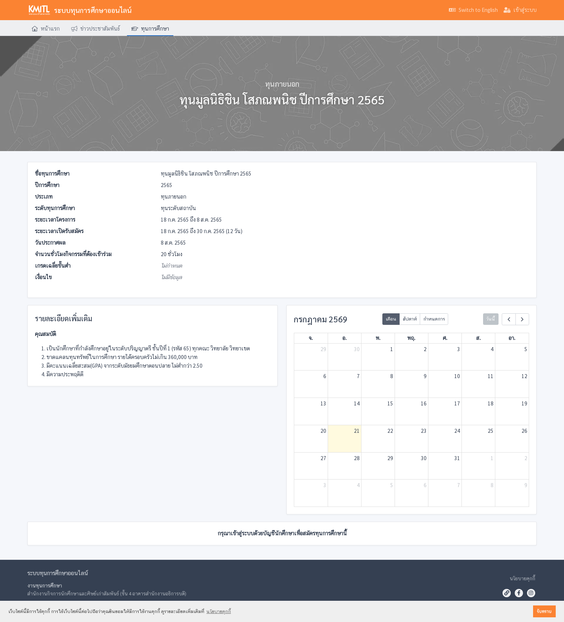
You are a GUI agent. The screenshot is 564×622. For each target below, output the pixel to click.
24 (457, 430)
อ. (344, 338)
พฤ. (411, 338)
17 (457, 403)
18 (491, 403)
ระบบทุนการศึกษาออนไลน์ (79, 10)
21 (357, 430)
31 (457, 458)
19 (524, 403)
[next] (522, 319)
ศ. (445, 338)
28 (357, 458)
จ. (311, 338)
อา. (512, 338)
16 (424, 403)
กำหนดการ (434, 319)
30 (357, 349)
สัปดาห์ (410, 319)
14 (357, 403)
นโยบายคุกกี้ (522, 578)
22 (390, 430)
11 (491, 376)
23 (424, 430)
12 (524, 376)
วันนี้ (490, 319)
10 (457, 376)
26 (524, 430)
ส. (478, 338)
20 (323, 430)
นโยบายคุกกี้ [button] (218, 611)
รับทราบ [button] (544, 611)
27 (323, 458)
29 (323, 349)
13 (323, 403)
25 (491, 430)
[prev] (508, 319)
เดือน (391, 319)
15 (390, 403)
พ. (378, 338)
